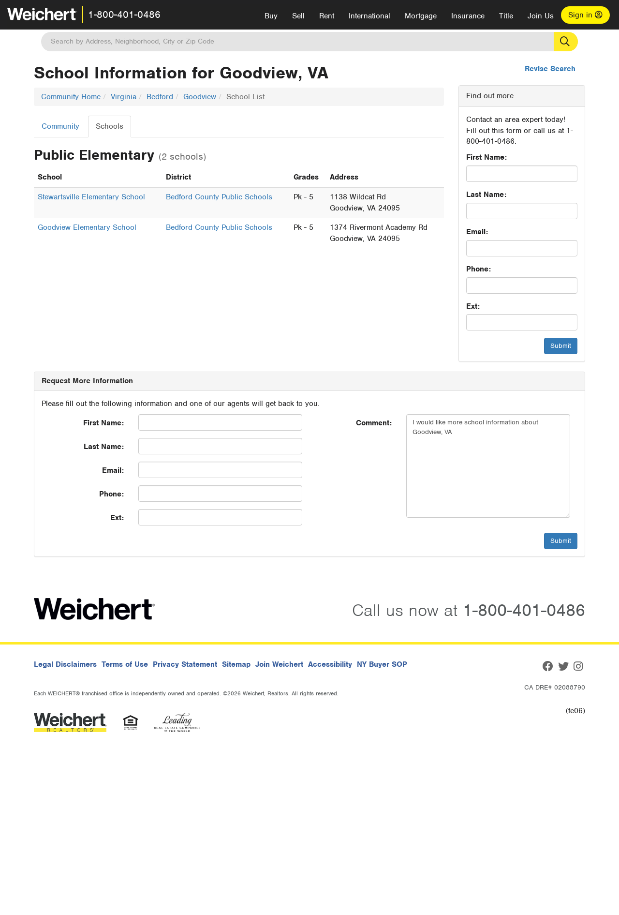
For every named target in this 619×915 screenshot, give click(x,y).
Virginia (123, 97)
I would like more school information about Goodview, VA (488, 466)
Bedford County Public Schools (219, 197)
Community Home (71, 97)
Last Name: (486, 194)
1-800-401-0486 (124, 14)
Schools (109, 126)
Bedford (160, 97)
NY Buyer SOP (382, 664)
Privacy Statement (185, 664)
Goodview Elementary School (87, 227)
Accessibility (330, 664)
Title (506, 16)
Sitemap (236, 664)
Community (60, 126)
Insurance (468, 16)
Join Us (541, 16)
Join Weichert (279, 664)
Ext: (473, 306)
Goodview (199, 97)
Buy (271, 16)
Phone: (478, 269)
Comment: (374, 423)
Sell (298, 16)
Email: (477, 232)
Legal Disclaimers (65, 664)
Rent (326, 16)
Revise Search (550, 69)
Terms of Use (125, 664)
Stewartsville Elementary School (91, 197)
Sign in (585, 15)
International (369, 16)
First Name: (486, 157)
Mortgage (421, 16)
